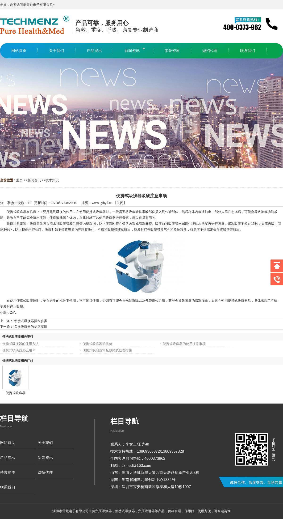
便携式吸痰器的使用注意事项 (184, 344)
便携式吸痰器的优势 (97, 344)
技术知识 (52, 180)
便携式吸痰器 (15, 393)
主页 (19, 180)
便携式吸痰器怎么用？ (18, 350)
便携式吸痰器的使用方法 (20, 344)
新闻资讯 (34, 180)
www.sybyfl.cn (102, 203)
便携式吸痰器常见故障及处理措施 (107, 350)
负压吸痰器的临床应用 (30, 326)
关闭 (120, 203)
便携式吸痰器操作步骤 (30, 321)
